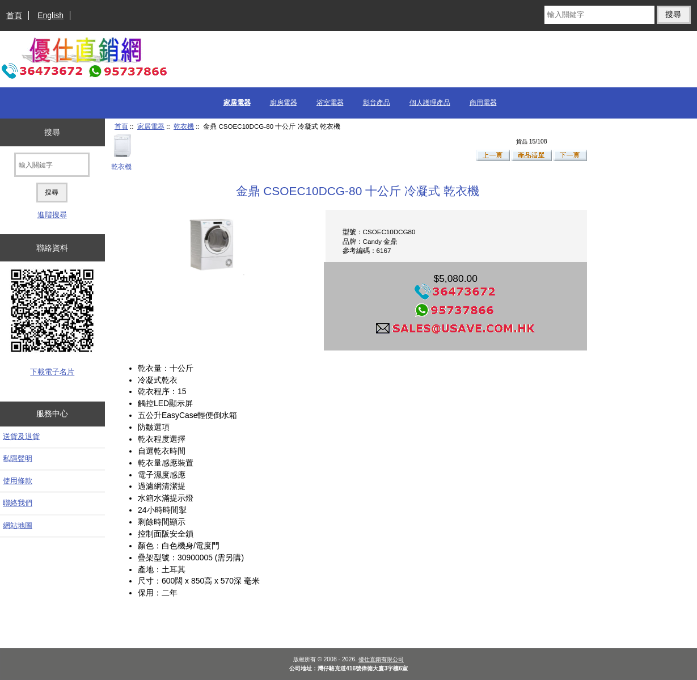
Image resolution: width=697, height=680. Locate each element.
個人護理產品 (429, 103)
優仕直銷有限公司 (381, 659)
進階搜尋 (52, 214)
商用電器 (483, 103)
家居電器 (150, 126)
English (50, 15)
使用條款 (17, 480)
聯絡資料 (52, 247)
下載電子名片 (52, 372)
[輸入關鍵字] (599, 15)
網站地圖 (17, 525)
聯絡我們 (17, 503)
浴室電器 (330, 103)
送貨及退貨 (21, 436)
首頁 (14, 15)
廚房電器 (283, 103)
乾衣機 (184, 126)
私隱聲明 (17, 458)
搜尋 (52, 132)
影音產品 (376, 103)
